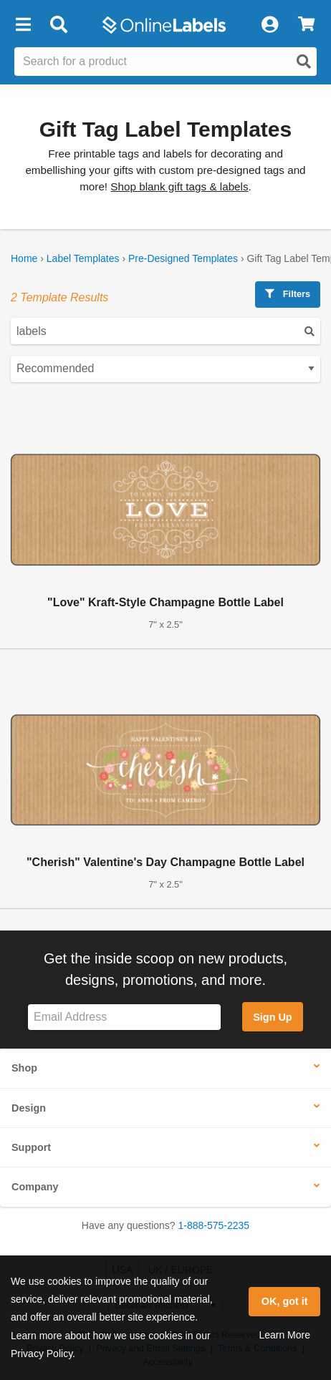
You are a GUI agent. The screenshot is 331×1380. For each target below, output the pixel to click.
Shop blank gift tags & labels (179, 186)
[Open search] (304, 61)
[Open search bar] (58, 25)
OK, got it (285, 1301)
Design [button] (28, 1108)
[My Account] (269, 25)
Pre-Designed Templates (183, 258)
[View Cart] (306, 25)
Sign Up (272, 1017)
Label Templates (83, 258)
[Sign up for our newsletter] (124, 1017)
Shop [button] (24, 1068)
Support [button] (31, 1147)
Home (24, 258)
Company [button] (35, 1186)
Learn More (284, 1335)
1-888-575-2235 (214, 1225)
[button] (23, 25)
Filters (287, 293)
